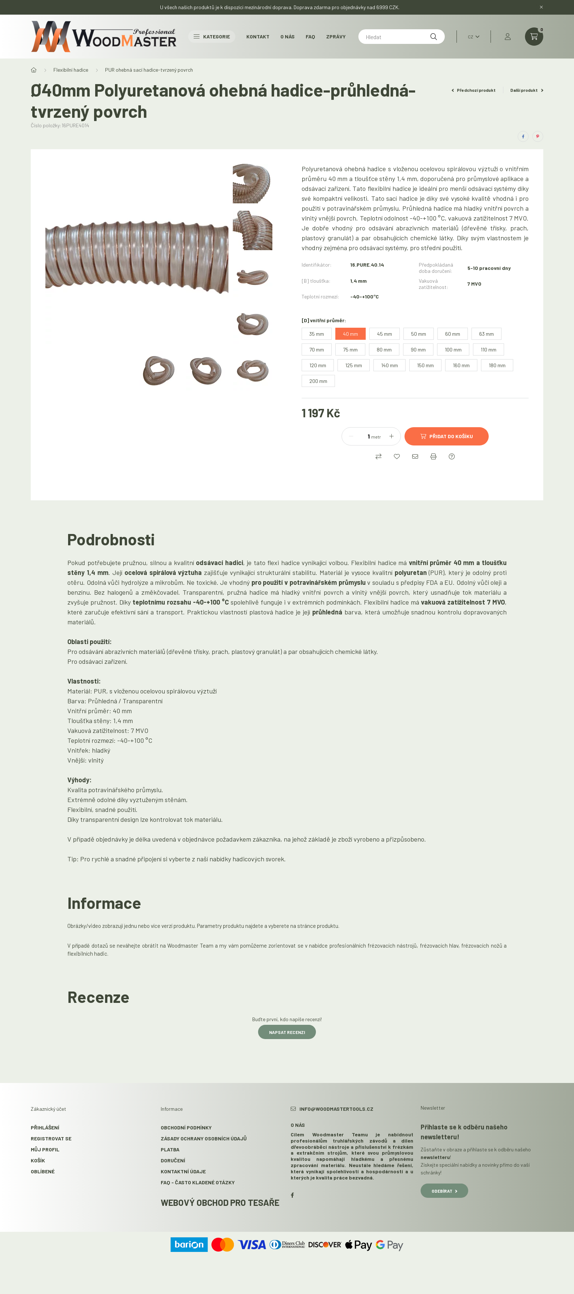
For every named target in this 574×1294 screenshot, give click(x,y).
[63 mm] (486, 334)
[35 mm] (317, 334)
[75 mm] (350, 349)
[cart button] (534, 36)
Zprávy (336, 36)
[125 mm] (354, 365)
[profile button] (508, 36)
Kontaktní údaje (183, 1171)
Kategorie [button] (212, 36)
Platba (170, 1149)
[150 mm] (425, 365)
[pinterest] (537, 136)
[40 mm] (350, 334)
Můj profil (45, 1149)
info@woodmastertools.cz (336, 1109)
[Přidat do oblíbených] (397, 456)
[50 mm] (418, 334)
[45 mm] (384, 334)
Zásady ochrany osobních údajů (204, 1138)
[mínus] (351, 436)
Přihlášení (45, 1127)
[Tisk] (433, 456)
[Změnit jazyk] (472, 36)
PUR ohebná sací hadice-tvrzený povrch (149, 70)
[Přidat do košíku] (447, 436)
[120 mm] (318, 365)
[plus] (391, 436)
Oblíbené (43, 1171)
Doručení (173, 1160)
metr (376, 436)
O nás (287, 36)
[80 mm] (384, 349)
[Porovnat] (378, 456)
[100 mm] (453, 349)
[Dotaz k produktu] (451, 456)
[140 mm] (389, 365)
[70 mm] (317, 349)
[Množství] (363, 436)
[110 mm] (488, 349)
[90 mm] (418, 349)
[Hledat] (401, 36)
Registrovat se (51, 1138)
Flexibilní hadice (70, 70)
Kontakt (257, 36)
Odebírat (444, 1190)
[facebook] (523, 136)
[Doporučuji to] (415, 456)
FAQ (310, 36)
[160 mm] (461, 365)
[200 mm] (318, 381)
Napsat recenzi (287, 1032)
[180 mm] (497, 365)
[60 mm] (452, 334)
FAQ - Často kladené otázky (198, 1182)
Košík (38, 1160)
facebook (292, 1195)
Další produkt (526, 90)
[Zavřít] (541, 7)
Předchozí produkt (474, 90)
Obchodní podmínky (186, 1127)
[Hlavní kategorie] (34, 70)
